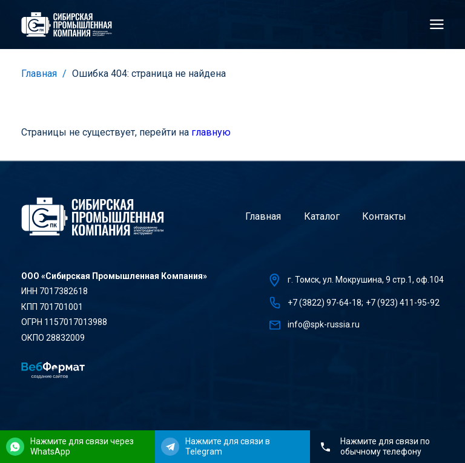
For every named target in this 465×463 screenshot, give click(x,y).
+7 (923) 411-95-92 (403, 302)
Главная (39, 73)
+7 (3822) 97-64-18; (325, 302)
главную (211, 132)
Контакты (384, 216)
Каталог (322, 216)
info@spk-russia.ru (324, 324)
